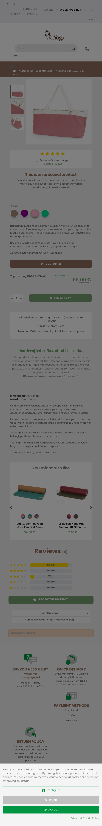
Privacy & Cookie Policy (85, 818)
